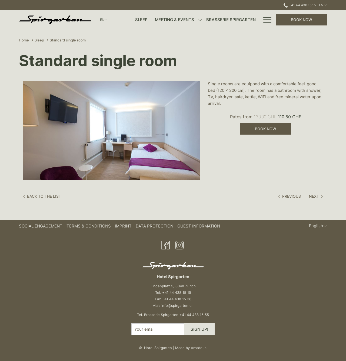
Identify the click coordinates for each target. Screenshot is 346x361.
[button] (111, 130)
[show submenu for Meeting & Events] (200, 19)
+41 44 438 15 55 (194, 315)
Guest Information (198, 226)
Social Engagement (40, 226)
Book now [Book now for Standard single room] (265, 128)
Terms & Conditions (88, 226)
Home (24, 40)
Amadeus (199, 348)
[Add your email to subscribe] (157, 329)
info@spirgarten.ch (177, 305)
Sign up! (199, 329)
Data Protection (154, 226)
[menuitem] (141, 19)
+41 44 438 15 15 (176, 292)
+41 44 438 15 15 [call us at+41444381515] (299, 5)
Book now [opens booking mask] (301, 19)
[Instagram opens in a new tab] (179, 244)
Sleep (39, 40)
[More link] (265, 19)
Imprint (123, 226)
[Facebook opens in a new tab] (165, 244)
